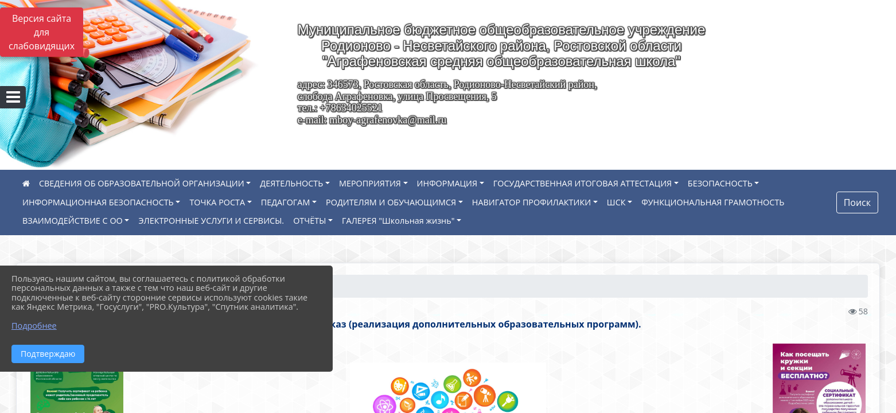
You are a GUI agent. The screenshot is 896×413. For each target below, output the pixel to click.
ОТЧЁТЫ (309, 220)
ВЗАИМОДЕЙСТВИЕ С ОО (72, 220)
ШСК (616, 202)
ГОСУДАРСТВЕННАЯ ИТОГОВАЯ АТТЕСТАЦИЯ (582, 183)
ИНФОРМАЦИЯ (447, 183)
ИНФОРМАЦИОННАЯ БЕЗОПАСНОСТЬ (98, 202)
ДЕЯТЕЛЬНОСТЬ (291, 183)
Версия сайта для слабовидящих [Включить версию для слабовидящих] (42, 32)
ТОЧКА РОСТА (217, 202)
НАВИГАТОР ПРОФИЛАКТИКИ (531, 202)
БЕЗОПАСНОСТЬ (720, 183)
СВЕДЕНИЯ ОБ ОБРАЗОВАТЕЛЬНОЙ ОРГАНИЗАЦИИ (141, 183)
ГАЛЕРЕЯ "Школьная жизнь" (398, 220)
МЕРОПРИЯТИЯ (370, 183)
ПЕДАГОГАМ (285, 202)
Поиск (857, 202)
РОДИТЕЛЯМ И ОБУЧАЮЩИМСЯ (391, 202)
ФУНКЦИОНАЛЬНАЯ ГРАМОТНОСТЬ (712, 202)
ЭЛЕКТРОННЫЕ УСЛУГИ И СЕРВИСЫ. (211, 220)
